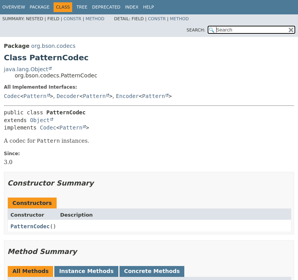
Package (40, 7)
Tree (81, 7)
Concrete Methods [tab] (152, 271)
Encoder (127, 96)
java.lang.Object (26, 69)
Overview (13, 7)
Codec (12, 96)
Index (131, 7)
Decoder (68, 96)
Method (94, 18)
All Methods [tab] (30, 271)
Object (40, 120)
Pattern (35, 96)
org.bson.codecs (53, 46)
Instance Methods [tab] (86, 271)
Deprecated (106, 7)
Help (148, 7)
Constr (72, 18)
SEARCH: (196, 30)
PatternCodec (30, 226)
